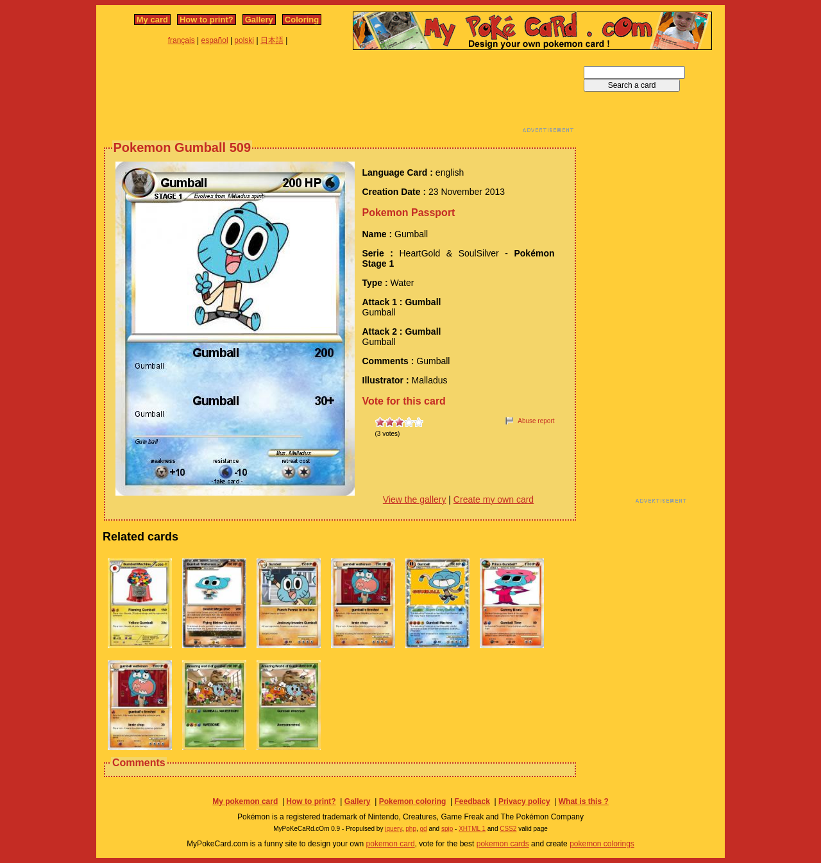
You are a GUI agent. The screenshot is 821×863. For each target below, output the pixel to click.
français (181, 40)
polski (244, 40)
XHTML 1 (472, 828)
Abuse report (536, 420)
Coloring (302, 19)
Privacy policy (524, 801)
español (214, 40)
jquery (393, 828)
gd (423, 828)
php (410, 828)
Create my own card (493, 499)
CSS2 (508, 828)
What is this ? (584, 801)
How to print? (206, 19)
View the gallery (414, 499)
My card (152, 19)
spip (447, 828)
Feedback (471, 801)
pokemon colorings (602, 843)
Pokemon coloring (412, 801)
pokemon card (390, 843)
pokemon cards (503, 843)
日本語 (272, 40)
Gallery (259, 19)
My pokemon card (245, 801)
